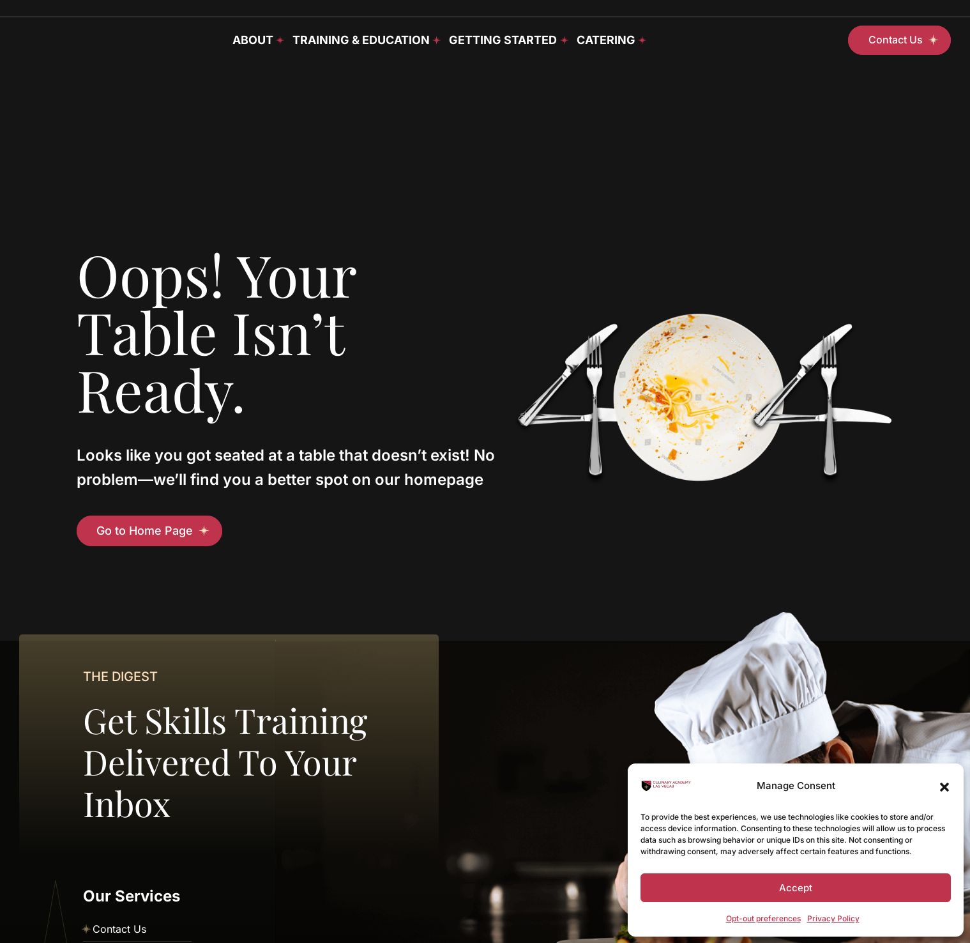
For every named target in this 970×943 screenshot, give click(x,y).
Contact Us (119, 929)
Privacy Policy (833, 918)
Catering (606, 40)
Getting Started (503, 40)
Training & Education (361, 40)
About (252, 40)
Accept (795, 888)
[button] (944, 785)
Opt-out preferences (763, 918)
